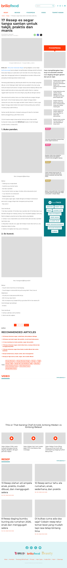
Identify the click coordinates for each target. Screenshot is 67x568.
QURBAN (54, 231)
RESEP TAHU (59, 206)
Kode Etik (47, 559)
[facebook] (57, 5)
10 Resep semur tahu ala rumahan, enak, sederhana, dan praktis (48, 486)
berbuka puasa (5, 70)
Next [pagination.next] (26, 325)
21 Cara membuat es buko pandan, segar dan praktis (18, 342)
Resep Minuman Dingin (23, 361)
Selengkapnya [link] (61, 377)
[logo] (10, 5)
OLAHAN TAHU (57, 210)
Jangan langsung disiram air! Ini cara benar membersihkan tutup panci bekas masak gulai (59, 103)
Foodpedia (31, 12)
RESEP (49, 210)
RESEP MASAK (55, 217)
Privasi (32, 559)
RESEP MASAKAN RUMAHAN (55, 224)
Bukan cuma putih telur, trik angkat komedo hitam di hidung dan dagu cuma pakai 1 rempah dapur (54, 192)
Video (43, 12)
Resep (6, 12)
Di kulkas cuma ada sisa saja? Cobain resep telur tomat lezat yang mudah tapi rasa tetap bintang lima (49, 525)
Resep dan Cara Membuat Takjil (23, 363)
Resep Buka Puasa (11, 368)
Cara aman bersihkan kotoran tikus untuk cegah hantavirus (54, 140)
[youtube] (65, 5)
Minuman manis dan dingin (15, 67)
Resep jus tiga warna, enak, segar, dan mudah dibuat (18, 356)
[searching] (53, 5)
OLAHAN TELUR (54, 220)
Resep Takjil (9, 363)
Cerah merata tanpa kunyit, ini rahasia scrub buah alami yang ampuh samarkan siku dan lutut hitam (53, 174)
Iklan (5, 559)
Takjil (38, 361)
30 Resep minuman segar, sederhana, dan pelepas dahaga (20, 336)
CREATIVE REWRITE (55, 213)
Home (3, 15)
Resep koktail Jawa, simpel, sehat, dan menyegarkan (18, 353)
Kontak (11, 559)
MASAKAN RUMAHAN (55, 227)
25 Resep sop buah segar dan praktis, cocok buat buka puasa (21, 339)
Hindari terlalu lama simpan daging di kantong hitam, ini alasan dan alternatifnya (58, 113)
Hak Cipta (39, 559)
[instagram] (60, 5)
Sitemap (60, 559)
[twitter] (62, 5)
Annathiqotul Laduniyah (7, 34)
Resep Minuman (10, 361)
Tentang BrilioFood (22, 559)
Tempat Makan (57, 12)
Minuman (36, 363)
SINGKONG (50, 206)
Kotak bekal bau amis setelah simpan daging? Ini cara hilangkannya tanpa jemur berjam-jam (59, 94)
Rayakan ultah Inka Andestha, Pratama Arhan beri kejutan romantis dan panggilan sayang (53, 157)
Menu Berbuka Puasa (12, 366)
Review (17, 12)
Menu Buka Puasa (25, 366)
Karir (53, 559)
